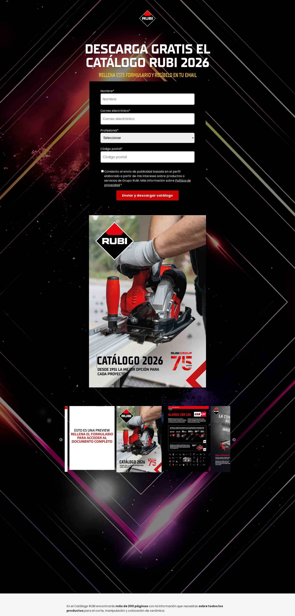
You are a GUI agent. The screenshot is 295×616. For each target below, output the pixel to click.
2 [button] (142, 398)
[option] (147, 302)
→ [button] (234, 440)
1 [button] (136, 398)
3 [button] (147, 398)
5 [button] (159, 398)
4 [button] (153, 398)
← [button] (61, 440)
